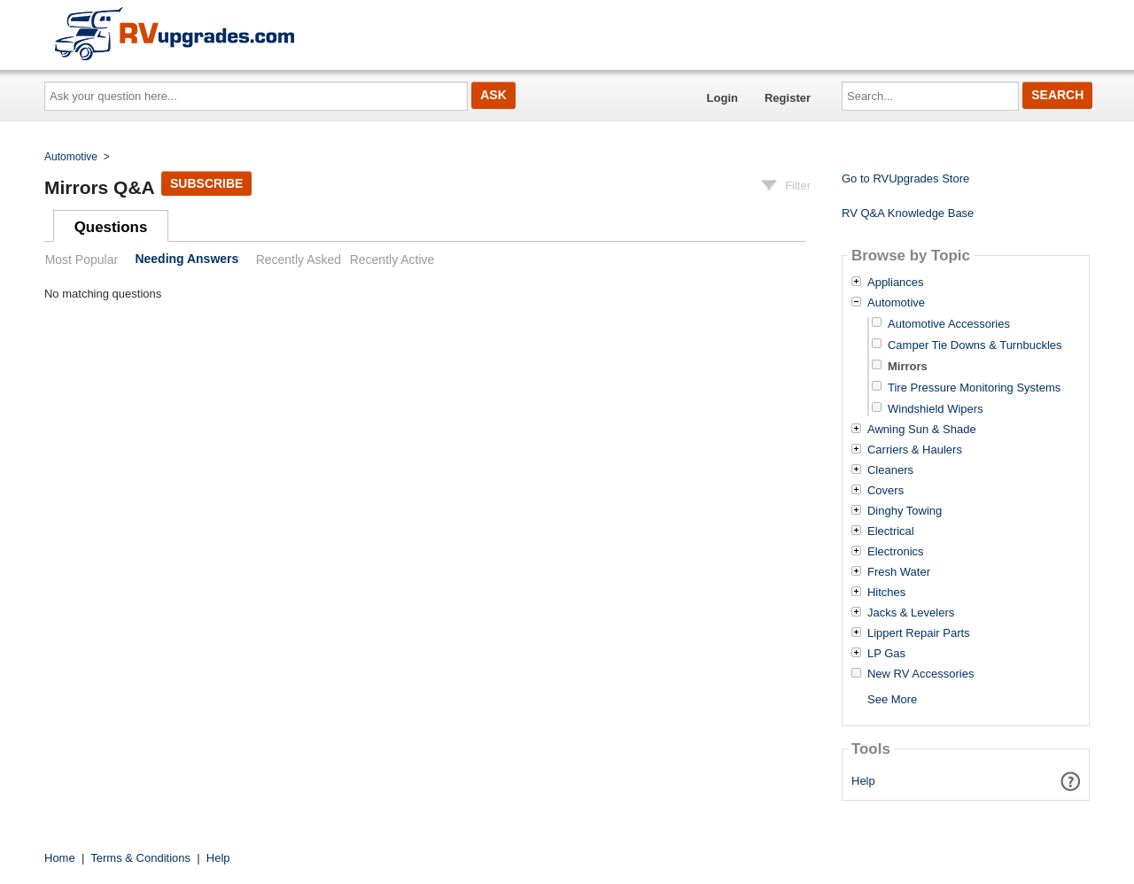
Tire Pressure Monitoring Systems (974, 387)
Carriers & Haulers (914, 450)
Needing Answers (186, 259)
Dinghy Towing (904, 511)
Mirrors (908, 366)
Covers (885, 491)
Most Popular (81, 259)
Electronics (895, 552)
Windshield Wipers (935, 408)
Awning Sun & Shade (921, 429)
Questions (111, 227)
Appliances (895, 282)
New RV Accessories (920, 674)
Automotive (70, 157)
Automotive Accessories (949, 323)
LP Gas (886, 653)
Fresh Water (898, 572)
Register (788, 98)
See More (892, 699)
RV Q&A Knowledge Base (908, 213)
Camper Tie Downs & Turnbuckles (975, 345)
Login (722, 98)
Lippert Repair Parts (918, 633)
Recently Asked (298, 259)
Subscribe (206, 183)
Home (59, 858)
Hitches (886, 592)
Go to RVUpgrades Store (905, 178)
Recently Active (392, 259)
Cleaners (890, 470)
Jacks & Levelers (910, 613)
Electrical (890, 531)
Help (863, 780)
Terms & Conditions (140, 858)
